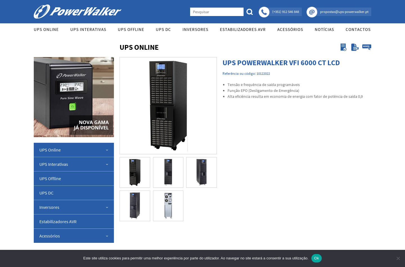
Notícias (324, 29)
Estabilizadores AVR (243, 29)
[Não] (398, 258)
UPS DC (163, 29)
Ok (316, 258)
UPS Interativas (88, 29)
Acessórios (290, 29)
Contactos (358, 29)
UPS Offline (131, 29)
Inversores (195, 29)
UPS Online (46, 29)
